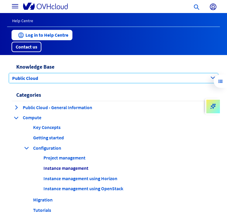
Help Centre (22, 20)
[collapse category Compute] (16, 118)
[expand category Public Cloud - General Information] (16, 107)
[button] (42, 35)
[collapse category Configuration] (27, 148)
